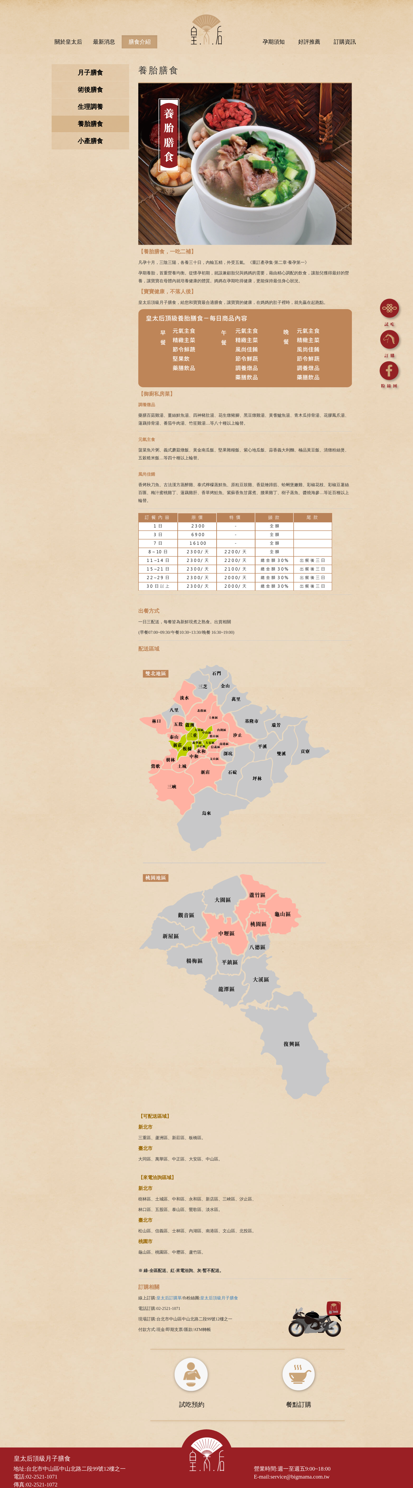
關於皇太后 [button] (68, 42)
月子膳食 (91, 73)
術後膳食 (91, 90)
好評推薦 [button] (309, 42)
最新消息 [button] (104, 42)
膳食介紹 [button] (140, 42)
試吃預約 (191, 1403)
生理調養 (91, 107)
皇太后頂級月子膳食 (219, 1297)
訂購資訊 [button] (345, 42)
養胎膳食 (91, 124)
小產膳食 (91, 141)
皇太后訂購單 (169, 1297)
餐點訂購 (298, 1403)
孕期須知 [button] (274, 42)
